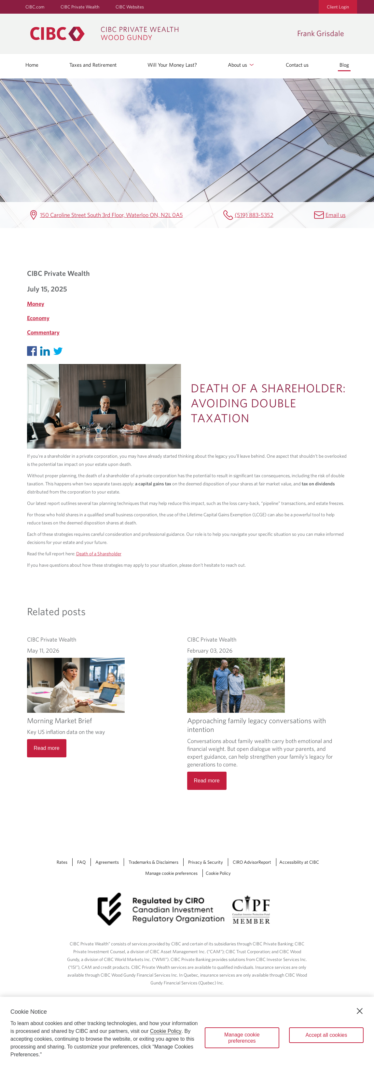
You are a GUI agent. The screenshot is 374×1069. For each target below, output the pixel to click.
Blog (344, 65)
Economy (38, 318)
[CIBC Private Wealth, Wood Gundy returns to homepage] (160, 34)
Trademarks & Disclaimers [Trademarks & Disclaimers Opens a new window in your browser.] (153, 829)
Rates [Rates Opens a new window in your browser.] (62, 829)
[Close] (360, 1011)
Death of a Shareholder (98, 553)
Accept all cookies (326, 1035)
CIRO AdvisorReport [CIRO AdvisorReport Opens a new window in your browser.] (252, 829)
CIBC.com (34, 6)
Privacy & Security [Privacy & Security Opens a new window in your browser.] (205, 829)
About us (241, 65)
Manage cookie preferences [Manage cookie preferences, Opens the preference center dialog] (242, 1038)
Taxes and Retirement (93, 65)
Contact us (297, 65)
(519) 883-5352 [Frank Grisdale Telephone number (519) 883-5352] (254, 214)
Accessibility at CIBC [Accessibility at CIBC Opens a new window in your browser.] (299, 829)
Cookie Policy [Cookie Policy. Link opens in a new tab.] (218, 840)
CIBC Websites (130, 6)
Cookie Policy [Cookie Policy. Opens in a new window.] (166, 1031)
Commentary (43, 332)
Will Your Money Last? (172, 65)
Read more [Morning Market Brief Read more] (47, 748)
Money (35, 303)
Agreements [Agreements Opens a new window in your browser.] (107, 829)
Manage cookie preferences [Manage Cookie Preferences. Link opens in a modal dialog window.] (171, 840)
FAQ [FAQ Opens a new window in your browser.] (81, 829)
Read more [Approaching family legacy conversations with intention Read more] (207, 733)
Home (31, 65)
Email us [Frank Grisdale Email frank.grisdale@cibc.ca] (336, 214)
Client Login (338, 6)
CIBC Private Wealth (80, 6)
